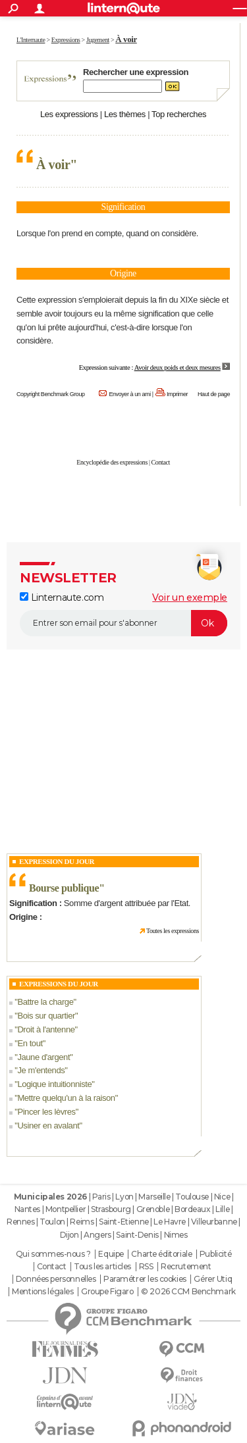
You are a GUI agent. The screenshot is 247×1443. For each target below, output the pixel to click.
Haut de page (214, 394)
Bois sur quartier (46, 1016)
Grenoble (153, 1209)
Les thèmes (125, 114)
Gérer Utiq (213, 1279)
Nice (222, 1197)
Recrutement (186, 1266)
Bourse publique (64, 888)
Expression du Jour (56, 861)
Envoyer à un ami (129, 394)
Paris (101, 1197)
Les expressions (69, 114)
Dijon (69, 1235)
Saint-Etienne (124, 1222)
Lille (222, 1209)
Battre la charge (45, 1002)
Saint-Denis (137, 1235)
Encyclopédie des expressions (112, 462)
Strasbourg (111, 1209)
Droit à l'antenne (45, 1029)
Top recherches (178, 114)
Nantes (27, 1209)
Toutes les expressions (172, 930)
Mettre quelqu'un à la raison (66, 1098)
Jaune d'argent (43, 1057)
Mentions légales (42, 1291)
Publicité (215, 1254)
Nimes (176, 1235)
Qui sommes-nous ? (53, 1254)
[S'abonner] (123, 623)
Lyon (124, 1197)
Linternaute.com (61, 597)
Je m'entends (41, 1070)
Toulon (52, 1222)
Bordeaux (193, 1209)
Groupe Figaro (107, 1291)
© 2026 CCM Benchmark (188, 1291)
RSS (146, 1266)
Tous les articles (102, 1266)
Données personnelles (56, 1279)
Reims (82, 1222)
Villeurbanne (214, 1222)
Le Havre (169, 1222)
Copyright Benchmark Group (50, 394)
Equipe (110, 1254)
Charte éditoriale (161, 1254)
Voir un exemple (189, 597)
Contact (160, 462)
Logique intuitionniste (54, 1084)
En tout (29, 1043)
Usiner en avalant (48, 1125)
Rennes (20, 1222)
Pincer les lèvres (46, 1112)
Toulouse (192, 1197)
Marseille (154, 1197)
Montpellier (65, 1209)
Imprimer (177, 394)
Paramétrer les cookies (144, 1279)
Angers (97, 1235)
